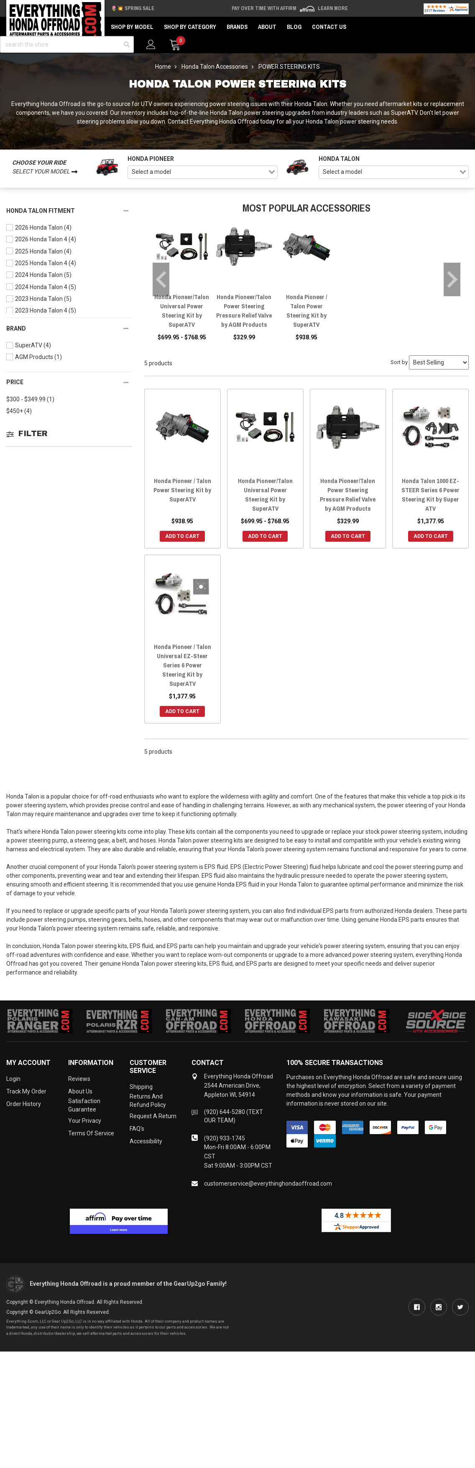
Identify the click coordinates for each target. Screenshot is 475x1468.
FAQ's (137, 1128)
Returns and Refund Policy (148, 1100)
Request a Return (153, 1116)
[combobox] (203, 172)
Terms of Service (91, 1133)
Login (13, 1078)
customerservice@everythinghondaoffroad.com (268, 1183)
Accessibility (146, 1141)
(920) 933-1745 (224, 1138)
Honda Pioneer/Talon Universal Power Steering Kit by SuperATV (181, 310)
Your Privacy (84, 1120)
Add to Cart (182, 536)
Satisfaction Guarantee (84, 1105)
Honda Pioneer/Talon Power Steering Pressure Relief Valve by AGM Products (244, 310)
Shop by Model (132, 27)
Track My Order (26, 1091)
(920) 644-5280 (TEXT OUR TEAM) (233, 1116)
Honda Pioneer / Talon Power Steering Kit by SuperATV (306, 310)
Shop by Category (190, 27)
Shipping (141, 1086)
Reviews (79, 1078)
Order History (23, 1104)
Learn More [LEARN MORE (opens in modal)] (333, 8)
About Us (80, 1091)
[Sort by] (439, 362)
